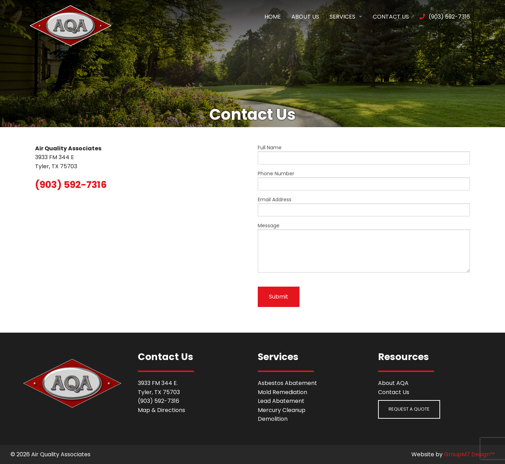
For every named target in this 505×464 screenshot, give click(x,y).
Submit (278, 297)
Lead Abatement (281, 401)
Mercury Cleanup (281, 410)
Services (342, 17)
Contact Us (391, 17)
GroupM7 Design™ (469, 454)
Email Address (364, 206)
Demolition (273, 419)
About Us (305, 17)
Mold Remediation (282, 392)
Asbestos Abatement (287, 383)
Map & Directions (161, 410)
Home (272, 17)
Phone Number (364, 180)
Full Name (364, 154)
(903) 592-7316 (444, 17)
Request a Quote (409, 409)
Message (364, 247)
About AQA (393, 383)
